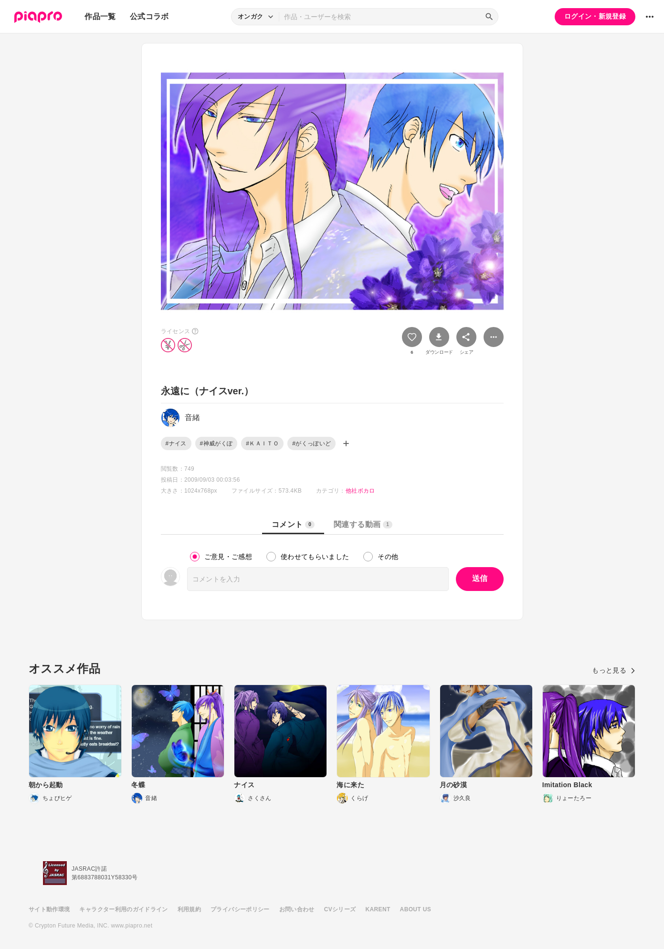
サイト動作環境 (49, 909)
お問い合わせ (297, 909)
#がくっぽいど (311, 443)
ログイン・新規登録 (595, 16)
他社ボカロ (360, 490)
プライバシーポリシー (240, 909)
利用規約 (189, 909)
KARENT (378, 909)
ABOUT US (415, 909)
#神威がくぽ (216, 443)
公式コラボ (149, 16)
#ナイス (176, 443)
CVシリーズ (340, 909)
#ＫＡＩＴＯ (262, 443)
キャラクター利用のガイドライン (123, 909)
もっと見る (613, 670)
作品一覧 (100, 16)
